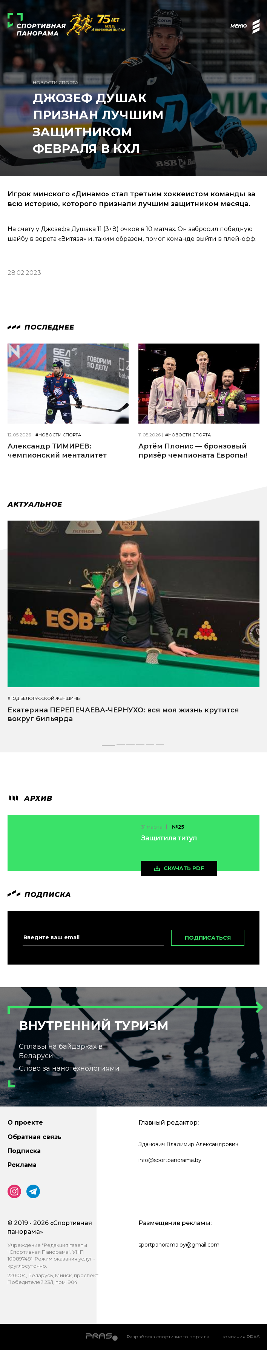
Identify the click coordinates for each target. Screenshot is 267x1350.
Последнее (41, 327)
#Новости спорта (58, 435)
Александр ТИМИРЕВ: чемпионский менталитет (57, 450)
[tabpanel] (133, 629)
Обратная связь (34, 1136)
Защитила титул (169, 838)
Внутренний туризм (94, 1025)
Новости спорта (55, 82)
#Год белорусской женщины (44, 699)
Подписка (24, 1150)
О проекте (25, 1122)
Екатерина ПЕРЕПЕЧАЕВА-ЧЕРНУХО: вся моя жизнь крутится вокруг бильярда (123, 714)
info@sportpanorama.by (169, 1160)
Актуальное (35, 504)
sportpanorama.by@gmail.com (178, 1244)
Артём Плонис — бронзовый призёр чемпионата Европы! (192, 450)
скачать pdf (184, 868)
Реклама (22, 1164)
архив (30, 798)
